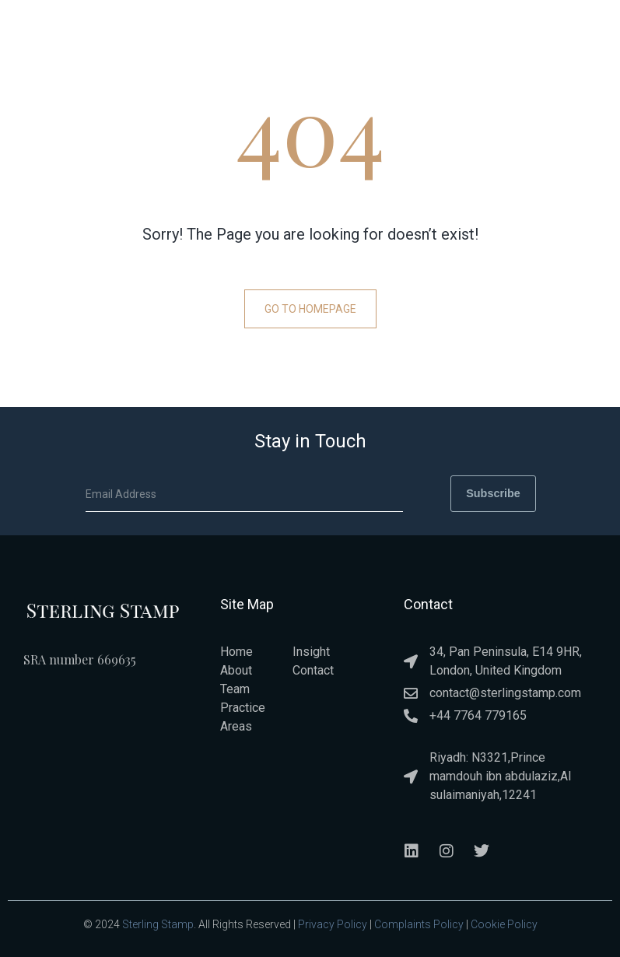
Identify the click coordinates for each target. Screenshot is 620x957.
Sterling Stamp (158, 923)
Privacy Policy (332, 923)
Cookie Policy (504, 923)
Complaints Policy (419, 923)
